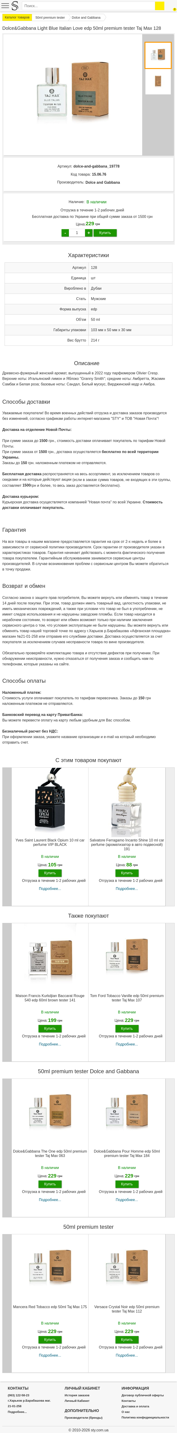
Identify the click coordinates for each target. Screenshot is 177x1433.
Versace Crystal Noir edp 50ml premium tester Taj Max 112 (126, 1309)
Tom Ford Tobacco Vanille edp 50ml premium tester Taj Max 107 (127, 998)
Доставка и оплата (135, 1406)
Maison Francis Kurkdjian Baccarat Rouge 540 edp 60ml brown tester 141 (50, 998)
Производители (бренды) (84, 1417)
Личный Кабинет (77, 1401)
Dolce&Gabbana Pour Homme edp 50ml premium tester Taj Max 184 (127, 1153)
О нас (125, 1412)
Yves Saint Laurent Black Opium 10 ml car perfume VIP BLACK (50, 842)
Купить (105, 233)
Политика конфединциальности (145, 1417)
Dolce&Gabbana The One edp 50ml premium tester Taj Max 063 (50, 1153)
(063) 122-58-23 (18, 1395)
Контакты (128, 1401)
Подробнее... (50, 889)
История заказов (77, 1395)
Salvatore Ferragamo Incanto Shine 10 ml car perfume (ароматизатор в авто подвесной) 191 (127, 844)
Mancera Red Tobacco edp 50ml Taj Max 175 (50, 1307)
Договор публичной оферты (142, 1395)
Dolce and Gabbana (103, 182)
